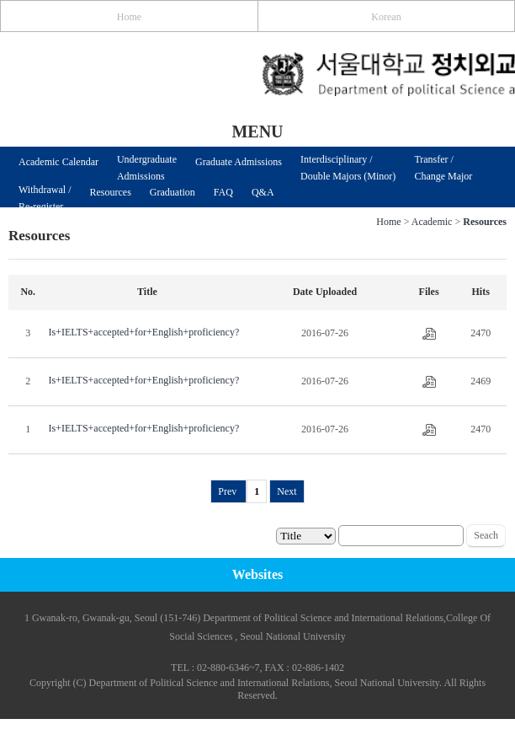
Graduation (172, 192)
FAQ (223, 192)
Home (129, 17)
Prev (228, 491)
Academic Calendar (58, 162)
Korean (386, 17)
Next (286, 491)
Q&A (263, 192)
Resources (110, 192)
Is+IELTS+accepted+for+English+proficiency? (144, 332)
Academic (432, 222)
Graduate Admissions (238, 162)
